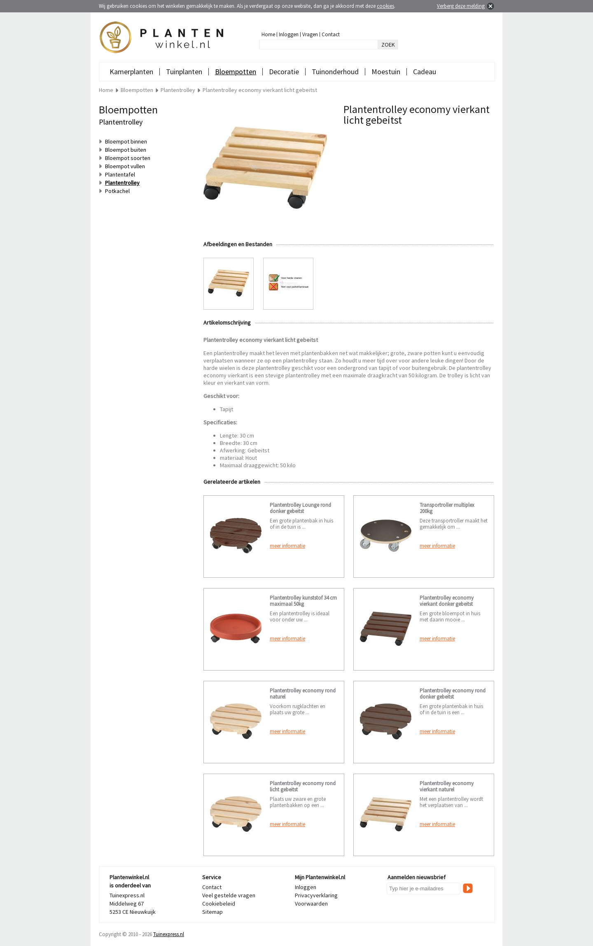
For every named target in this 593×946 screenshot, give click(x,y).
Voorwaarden (311, 903)
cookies (385, 5)
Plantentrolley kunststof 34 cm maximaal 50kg (303, 600)
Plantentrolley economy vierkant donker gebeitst (447, 600)
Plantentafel (120, 174)
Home (268, 34)
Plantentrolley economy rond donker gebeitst (453, 693)
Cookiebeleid (218, 903)
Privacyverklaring (316, 895)
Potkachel (117, 191)
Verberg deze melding (461, 5)
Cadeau (424, 71)
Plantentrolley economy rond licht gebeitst (303, 786)
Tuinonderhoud (335, 71)
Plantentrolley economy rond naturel (303, 693)
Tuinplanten (184, 71)
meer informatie (287, 545)
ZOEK (388, 44)
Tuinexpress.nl (168, 934)
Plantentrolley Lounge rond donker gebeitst (300, 508)
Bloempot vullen (125, 166)
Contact (331, 34)
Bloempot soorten (127, 158)
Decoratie (284, 71)
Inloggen (289, 34)
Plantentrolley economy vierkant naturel (447, 786)
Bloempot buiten (125, 149)
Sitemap (212, 911)
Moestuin (385, 71)
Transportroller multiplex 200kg (447, 508)
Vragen (310, 34)
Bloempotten (235, 71)
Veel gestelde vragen (228, 895)
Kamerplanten (131, 71)
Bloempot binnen (126, 141)
